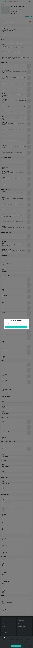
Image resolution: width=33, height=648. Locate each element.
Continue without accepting (26, 646)
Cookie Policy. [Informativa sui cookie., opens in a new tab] (24, 644)
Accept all (16, 646)
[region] (16, 642)
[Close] (27, 320)
